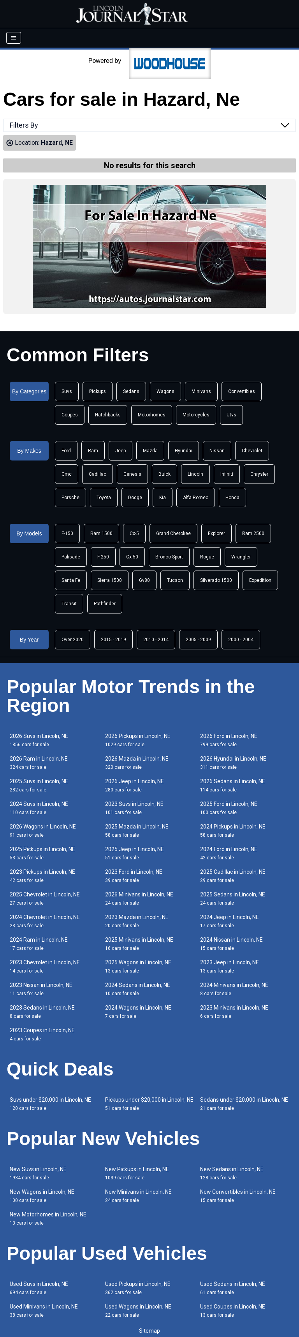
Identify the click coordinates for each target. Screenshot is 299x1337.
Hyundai (183, 450)
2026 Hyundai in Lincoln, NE (233, 763)
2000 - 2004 (240, 639)
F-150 (67, 533)
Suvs (67, 391)
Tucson (175, 580)
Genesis (132, 474)
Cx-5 (134, 533)
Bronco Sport (169, 557)
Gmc (67, 474)
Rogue (207, 557)
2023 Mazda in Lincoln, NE (137, 921)
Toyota (104, 497)
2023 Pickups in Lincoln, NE (42, 876)
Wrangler (241, 557)
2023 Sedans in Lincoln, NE (42, 1012)
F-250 (103, 557)
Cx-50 (132, 557)
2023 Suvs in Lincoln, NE (134, 808)
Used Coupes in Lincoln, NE (232, 1310)
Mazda (150, 450)
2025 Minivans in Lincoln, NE (139, 944)
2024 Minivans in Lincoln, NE (234, 989)
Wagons (165, 391)
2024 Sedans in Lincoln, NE (137, 989)
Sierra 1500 (109, 580)
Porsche (70, 497)
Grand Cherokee (173, 533)
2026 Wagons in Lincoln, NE (43, 830)
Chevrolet (252, 450)
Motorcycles (196, 415)
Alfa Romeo (195, 497)
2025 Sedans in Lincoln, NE (232, 898)
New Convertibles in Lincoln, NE (238, 1196)
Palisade (71, 557)
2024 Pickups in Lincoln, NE (233, 830)
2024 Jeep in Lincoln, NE (229, 921)
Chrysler (259, 474)
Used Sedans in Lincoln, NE (232, 1288)
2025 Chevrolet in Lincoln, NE (45, 898)
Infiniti (226, 474)
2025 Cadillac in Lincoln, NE (233, 876)
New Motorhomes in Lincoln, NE (48, 1218)
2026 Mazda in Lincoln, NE (137, 763)
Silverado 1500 (216, 580)
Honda (232, 497)
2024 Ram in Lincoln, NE (39, 944)
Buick (164, 474)
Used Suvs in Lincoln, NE (39, 1288)
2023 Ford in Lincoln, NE (133, 876)
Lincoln (195, 474)
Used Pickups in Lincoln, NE (138, 1288)
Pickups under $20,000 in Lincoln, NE (149, 1104)
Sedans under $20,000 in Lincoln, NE (244, 1104)
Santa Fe (71, 580)
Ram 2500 (253, 533)
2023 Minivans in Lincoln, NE (234, 1012)
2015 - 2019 (113, 639)
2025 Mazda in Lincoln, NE (137, 830)
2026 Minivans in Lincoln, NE (139, 898)
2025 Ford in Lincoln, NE (228, 808)
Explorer (216, 533)
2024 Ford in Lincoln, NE (228, 853)
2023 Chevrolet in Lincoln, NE (45, 966)
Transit (69, 603)
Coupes (70, 415)
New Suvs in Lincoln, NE (38, 1173)
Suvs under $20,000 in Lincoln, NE (50, 1104)
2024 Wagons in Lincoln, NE (138, 1012)
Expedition (260, 580)
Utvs (231, 415)
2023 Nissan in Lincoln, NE (41, 989)
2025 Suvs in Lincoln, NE (39, 785)
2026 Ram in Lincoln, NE (39, 763)
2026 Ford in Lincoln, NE (228, 740)
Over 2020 (73, 639)
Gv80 (144, 580)
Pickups (97, 391)
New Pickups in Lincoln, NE (137, 1173)
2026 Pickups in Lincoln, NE (138, 740)
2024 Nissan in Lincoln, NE (231, 944)
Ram (93, 450)
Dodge (135, 497)
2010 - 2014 (156, 639)
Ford (66, 450)
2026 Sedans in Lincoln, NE (232, 785)
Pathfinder (105, 603)
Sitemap (149, 1331)
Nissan (217, 450)
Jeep (120, 450)
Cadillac (97, 474)
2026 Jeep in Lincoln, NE (134, 785)
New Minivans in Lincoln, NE (138, 1196)
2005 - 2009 (198, 639)
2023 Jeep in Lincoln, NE (229, 966)
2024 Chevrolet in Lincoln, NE (45, 921)
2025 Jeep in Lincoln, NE (134, 853)
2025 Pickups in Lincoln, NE (42, 853)
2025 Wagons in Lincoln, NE (138, 966)
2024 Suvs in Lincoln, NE (39, 808)
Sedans (131, 391)
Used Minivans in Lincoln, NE (44, 1310)
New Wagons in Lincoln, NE (42, 1196)
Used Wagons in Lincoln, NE (138, 1310)
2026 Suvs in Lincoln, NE (39, 740)
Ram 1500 (101, 533)
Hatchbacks (108, 415)
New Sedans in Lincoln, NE (232, 1173)
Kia (162, 497)
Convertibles (241, 391)
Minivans (201, 391)
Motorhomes (151, 415)
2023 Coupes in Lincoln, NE (42, 1034)
